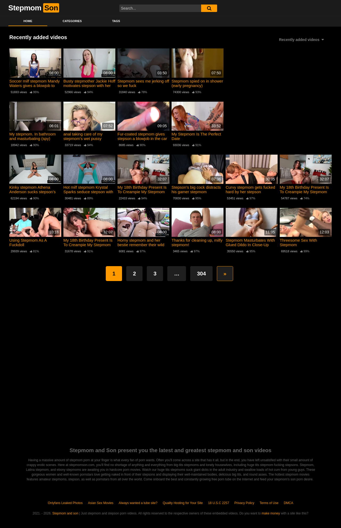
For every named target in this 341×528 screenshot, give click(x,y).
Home (27, 21)
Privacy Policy (244, 503)
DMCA (288, 503)
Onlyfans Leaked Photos (65, 503)
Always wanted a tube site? (138, 503)
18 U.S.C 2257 (218, 503)
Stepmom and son (65, 513)
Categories (72, 21)
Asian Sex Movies (100, 503)
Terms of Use (269, 503)
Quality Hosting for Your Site (183, 503)
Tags (116, 21)
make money (271, 513)
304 (201, 274)
